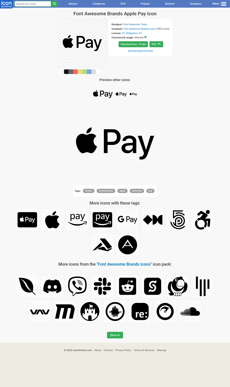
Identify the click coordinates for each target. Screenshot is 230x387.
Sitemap (161, 350)
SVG (122, 3)
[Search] (54, 4)
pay (150, 190)
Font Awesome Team (135, 24)
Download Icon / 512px (133, 44)
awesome (137, 190)
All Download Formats (140, 50)
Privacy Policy (123, 350)
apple (122, 190)
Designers (195, 3)
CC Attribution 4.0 (132, 33)
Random (170, 3)
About (97, 350)
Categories (99, 3)
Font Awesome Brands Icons (139, 28)
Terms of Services (144, 350)
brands (88, 190)
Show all (115, 335)
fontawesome (106, 190)
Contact (108, 350)
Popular (145, 3)
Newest (73, 3)
